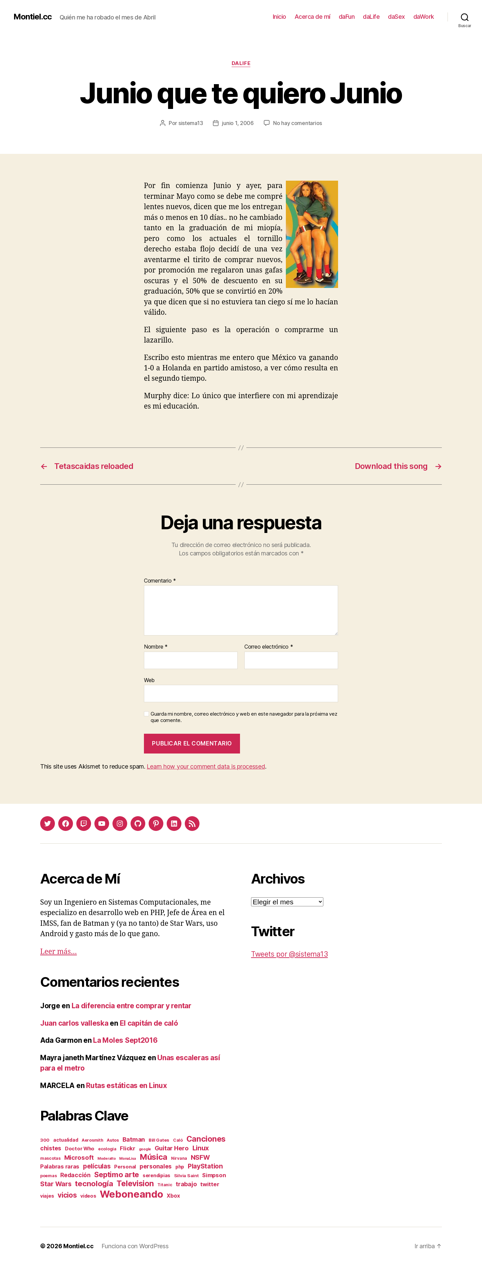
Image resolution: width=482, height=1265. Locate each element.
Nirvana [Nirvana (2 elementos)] (179, 1158)
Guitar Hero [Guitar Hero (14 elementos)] (172, 1148)
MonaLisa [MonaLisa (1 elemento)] (127, 1158)
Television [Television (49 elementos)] (135, 1183)
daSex (396, 16)
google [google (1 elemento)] (145, 1149)
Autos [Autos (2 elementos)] (113, 1140)
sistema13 (190, 123)
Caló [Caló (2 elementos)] (178, 1140)
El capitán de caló (149, 1023)
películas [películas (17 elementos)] (97, 1166)
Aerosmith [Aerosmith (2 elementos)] (92, 1140)
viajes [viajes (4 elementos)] (47, 1196)
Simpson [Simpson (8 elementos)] (214, 1175)
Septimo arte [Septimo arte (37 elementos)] (116, 1174)
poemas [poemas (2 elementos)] (48, 1175)
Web (149, 680)
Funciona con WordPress (134, 1246)
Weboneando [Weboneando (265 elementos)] (131, 1194)
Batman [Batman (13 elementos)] (134, 1139)
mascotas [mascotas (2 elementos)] (50, 1158)
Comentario (160, 581)
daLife (371, 16)
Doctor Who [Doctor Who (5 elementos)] (79, 1149)
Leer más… (58, 951)
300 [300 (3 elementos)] (45, 1140)
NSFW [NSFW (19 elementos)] (200, 1157)
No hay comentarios (297, 123)
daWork (423, 16)
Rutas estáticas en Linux (126, 1085)
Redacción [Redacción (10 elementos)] (75, 1175)
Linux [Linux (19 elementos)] (200, 1148)
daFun (347, 16)
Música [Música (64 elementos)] (153, 1157)
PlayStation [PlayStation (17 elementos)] (205, 1166)
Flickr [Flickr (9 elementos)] (127, 1148)
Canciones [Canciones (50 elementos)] (206, 1139)
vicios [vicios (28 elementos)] (67, 1195)
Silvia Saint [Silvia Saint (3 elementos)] (186, 1175)
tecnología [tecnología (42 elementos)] (94, 1183)
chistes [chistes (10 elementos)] (50, 1148)
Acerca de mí (312, 16)
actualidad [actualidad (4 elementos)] (65, 1140)
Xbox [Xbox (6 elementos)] (173, 1196)
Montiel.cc (32, 17)
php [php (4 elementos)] (179, 1166)
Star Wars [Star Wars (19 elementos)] (56, 1184)
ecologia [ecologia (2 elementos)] (107, 1148)
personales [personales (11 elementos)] (156, 1166)
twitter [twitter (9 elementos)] (209, 1184)
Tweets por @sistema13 (289, 954)
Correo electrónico (268, 647)
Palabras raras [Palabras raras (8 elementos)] (59, 1166)
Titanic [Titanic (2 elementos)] (164, 1184)
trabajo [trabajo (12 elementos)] (186, 1184)
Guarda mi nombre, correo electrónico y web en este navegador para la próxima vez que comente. (244, 717)
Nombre (156, 647)
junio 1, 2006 (238, 123)
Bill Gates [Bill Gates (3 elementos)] (159, 1140)
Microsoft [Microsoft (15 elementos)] (79, 1157)
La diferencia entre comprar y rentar (131, 1006)
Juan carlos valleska (74, 1023)
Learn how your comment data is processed (206, 766)
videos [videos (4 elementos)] (88, 1196)
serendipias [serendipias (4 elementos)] (156, 1175)
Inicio (279, 16)
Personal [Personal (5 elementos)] (125, 1167)
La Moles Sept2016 (125, 1040)
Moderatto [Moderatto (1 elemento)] (106, 1158)
